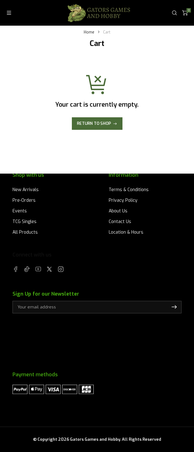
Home (89, 32)
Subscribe (174, 307)
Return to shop (94, 123)
